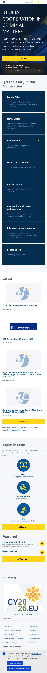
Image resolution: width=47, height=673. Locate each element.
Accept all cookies (15, 663)
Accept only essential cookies (19, 668)
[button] (23, 421)
